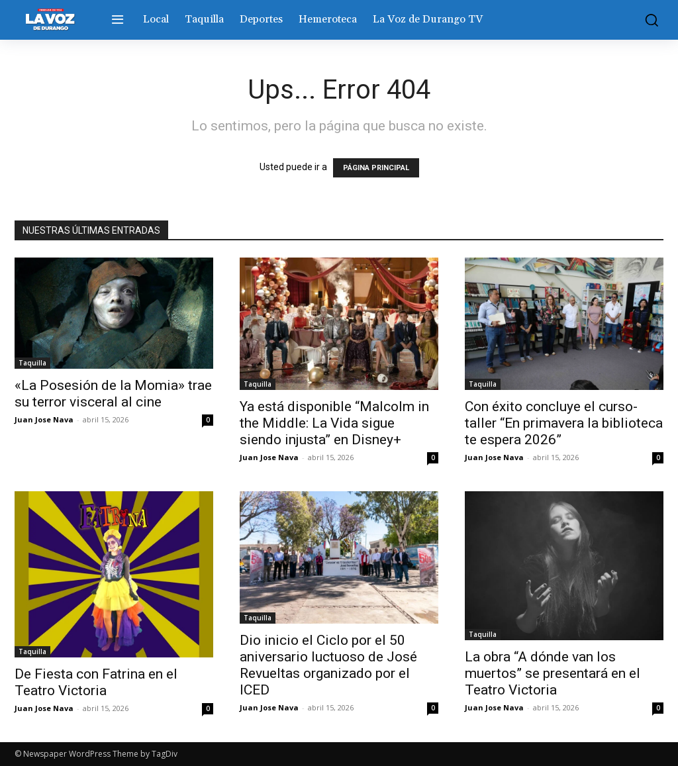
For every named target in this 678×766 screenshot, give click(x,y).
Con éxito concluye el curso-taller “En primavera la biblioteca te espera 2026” (564, 423)
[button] (648, 20)
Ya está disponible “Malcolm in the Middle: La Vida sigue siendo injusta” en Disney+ (334, 423)
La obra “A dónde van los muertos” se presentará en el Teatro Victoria (552, 673)
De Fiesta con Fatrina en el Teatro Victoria (96, 682)
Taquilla (32, 362)
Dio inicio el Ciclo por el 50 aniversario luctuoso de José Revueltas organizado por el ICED (328, 665)
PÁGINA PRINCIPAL (376, 168)
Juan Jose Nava (44, 419)
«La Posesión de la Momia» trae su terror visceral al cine (113, 393)
